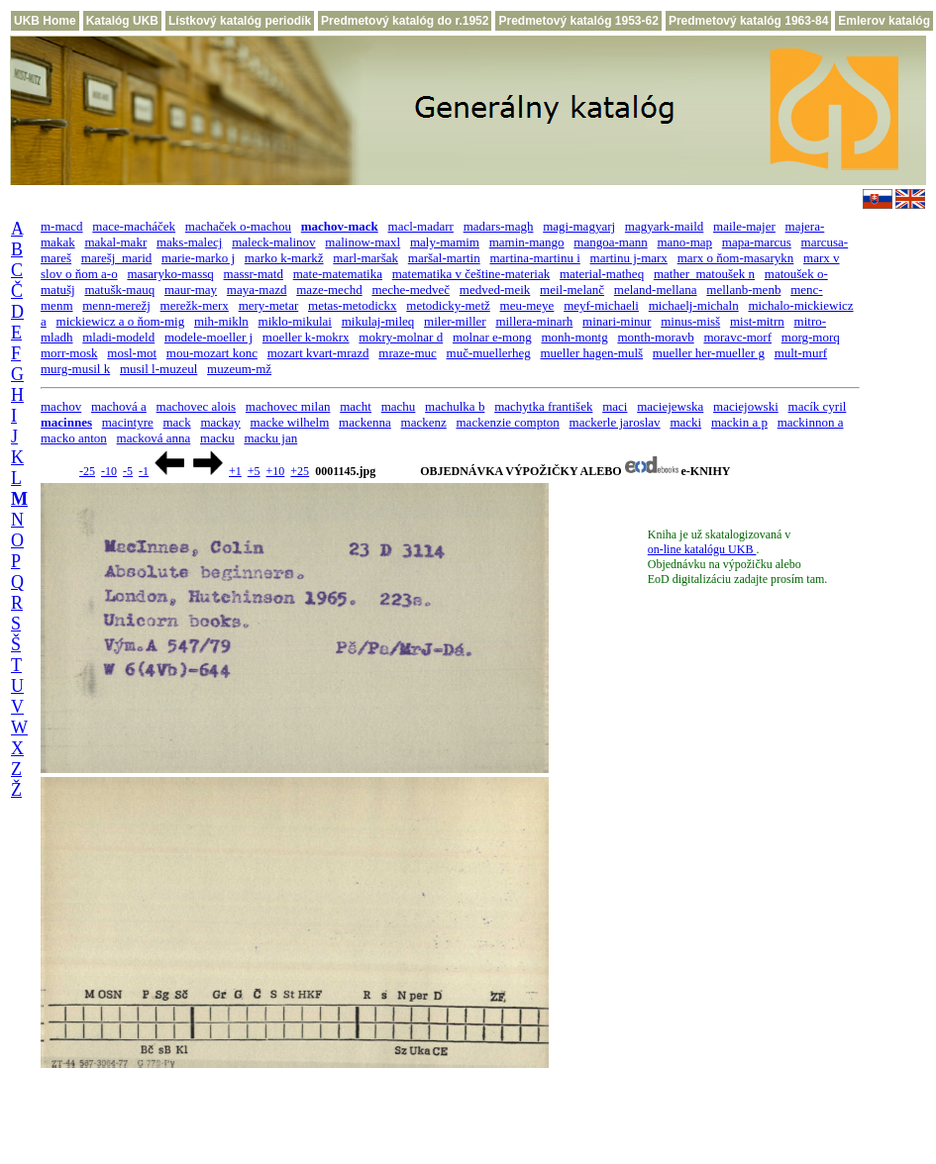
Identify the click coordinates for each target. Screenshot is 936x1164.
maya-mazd (257, 289)
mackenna (365, 422)
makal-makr (115, 242)
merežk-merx (194, 305)
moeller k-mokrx (306, 337)
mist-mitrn (757, 321)
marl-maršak (365, 257)
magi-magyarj (579, 226)
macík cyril (817, 406)
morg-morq (810, 337)
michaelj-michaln (694, 305)
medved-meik (495, 289)
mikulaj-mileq (378, 321)
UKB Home (45, 21)
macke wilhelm (290, 422)
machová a (119, 406)
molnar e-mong (492, 337)
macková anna (154, 438)
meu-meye (527, 305)
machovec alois (196, 406)
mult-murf (801, 352)
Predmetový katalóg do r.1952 (404, 21)
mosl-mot (131, 352)
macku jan (270, 438)
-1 (144, 471)
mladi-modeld (118, 337)
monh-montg (574, 337)
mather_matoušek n (704, 273)
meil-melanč (572, 289)
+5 (254, 471)
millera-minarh (533, 321)
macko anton (74, 438)
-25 (87, 471)
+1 (235, 471)
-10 (109, 471)
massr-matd (253, 273)
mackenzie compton (508, 422)
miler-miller (455, 321)
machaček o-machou (238, 226)
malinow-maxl (362, 242)
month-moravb (655, 337)
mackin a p (739, 422)
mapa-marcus (756, 242)
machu (398, 406)
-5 (128, 471)
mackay (220, 422)
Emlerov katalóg (884, 21)
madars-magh (499, 226)
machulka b (454, 406)
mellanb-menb (743, 289)
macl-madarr (421, 226)
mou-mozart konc (212, 352)
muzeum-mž (239, 368)
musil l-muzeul (158, 368)
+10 (275, 471)
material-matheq (602, 273)
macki (685, 422)
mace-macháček (133, 226)
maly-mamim (444, 242)
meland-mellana (655, 289)
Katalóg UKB (122, 21)
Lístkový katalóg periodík (239, 21)
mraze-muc (407, 352)
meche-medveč (410, 289)
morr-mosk (69, 352)
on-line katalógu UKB (702, 549)
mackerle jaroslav (615, 422)
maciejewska (670, 406)
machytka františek (543, 406)
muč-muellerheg (489, 352)
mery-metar (269, 305)
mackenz (424, 422)
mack (176, 422)
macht (355, 406)
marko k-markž (284, 257)
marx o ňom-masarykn (735, 257)
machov (61, 406)
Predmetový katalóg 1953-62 (578, 21)
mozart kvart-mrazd (318, 352)
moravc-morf (737, 337)
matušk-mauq (119, 289)
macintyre (128, 422)
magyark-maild (664, 226)
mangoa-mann (610, 242)
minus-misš (690, 321)
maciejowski (746, 406)
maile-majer (744, 226)
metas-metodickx (352, 305)
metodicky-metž (447, 305)
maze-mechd (329, 289)
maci (614, 406)
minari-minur (616, 321)
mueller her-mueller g (709, 352)
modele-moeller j (208, 337)
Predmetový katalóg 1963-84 (748, 21)
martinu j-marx (629, 257)
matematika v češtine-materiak (471, 273)
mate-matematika (337, 273)
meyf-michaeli (601, 305)
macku (217, 438)
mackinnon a (811, 422)
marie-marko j (198, 257)
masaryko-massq (170, 273)
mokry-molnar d (401, 337)
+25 (299, 471)
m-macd (62, 226)
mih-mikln (221, 321)
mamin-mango (527, 242)
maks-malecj (189, 242)
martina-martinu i (534, 257)
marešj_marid (116, 257)
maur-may (190, 289)
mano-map (684, 242)
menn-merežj (116, 305)
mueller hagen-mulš (591, 352)
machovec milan (288, 406)
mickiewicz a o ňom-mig (120, 321)
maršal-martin (444, 257)
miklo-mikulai (295, 321)
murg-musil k (75, 368)
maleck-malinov (273, 242)
